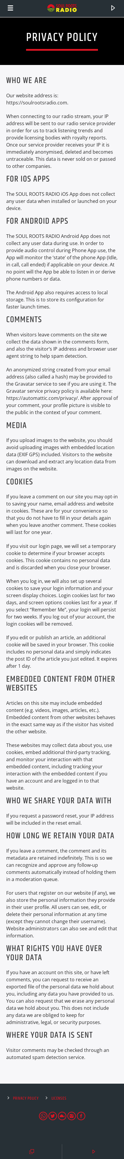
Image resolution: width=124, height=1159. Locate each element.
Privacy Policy (25, 1098)
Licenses (59, 1098)
